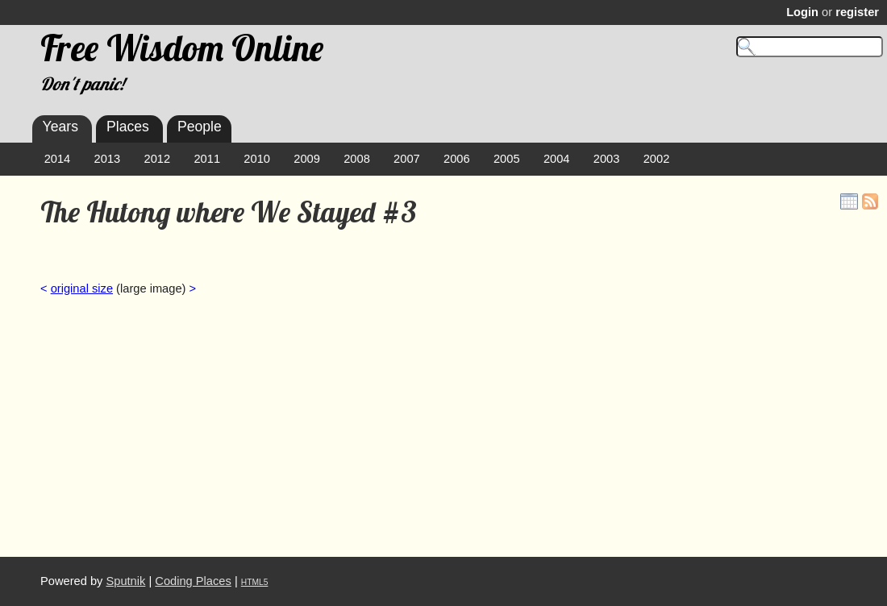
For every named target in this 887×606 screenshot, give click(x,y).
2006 (457, 158)
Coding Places (193, 581)
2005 (506, 158)
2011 (207, 158)
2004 (556, 158)
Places (127, 126)
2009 (307, 158)
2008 (357, 158)
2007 (407, 158)
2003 (606, 158)
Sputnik (125, 581)
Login (802, 12)
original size (82, 288)
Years (60, 126)
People (199, 126)
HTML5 (255, 582)
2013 (107, 158)
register (857, 12)
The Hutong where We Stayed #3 (228, 212)
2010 (257, 158)
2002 (656, 158)
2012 (157, 158)
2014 (57, 158)
